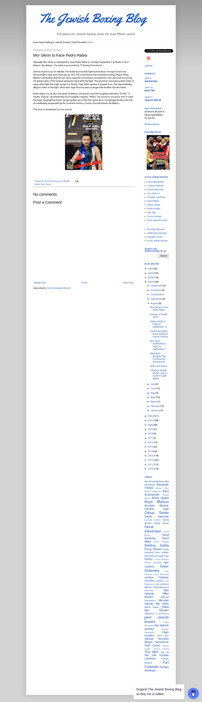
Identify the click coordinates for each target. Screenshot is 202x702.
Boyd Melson (156, 502)
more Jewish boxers (157, 220)
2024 (150, 277)
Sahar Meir (163, 635)
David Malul (153, 201)
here (90, 42)
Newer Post (40, 282)
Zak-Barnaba (150, 81)
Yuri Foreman (156, 664)
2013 (150, 455)
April (153, 397)
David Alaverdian (155, 182)
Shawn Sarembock (156, 642)
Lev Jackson (153, 193)
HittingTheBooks (162, 559)
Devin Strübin (153, 208)
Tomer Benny (161, 649)
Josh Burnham (161, 574)
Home (84, 282)
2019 (150, 429)
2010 (150, 468)
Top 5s (165, 652)
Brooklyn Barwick (156, 229)
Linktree (148, 65)
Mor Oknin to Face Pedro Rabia (159, 308)
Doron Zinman (154, 216)
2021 (150, 420)
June (153, 388)
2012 (150, 460)
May (153, 393)
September (156, 299)
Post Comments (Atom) (59, 288)
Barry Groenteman (156, 493)
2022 (150, 416)
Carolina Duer (156, 509)
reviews (149, 628)
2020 (150, 425)
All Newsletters (152, 124)
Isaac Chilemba (156, 568)
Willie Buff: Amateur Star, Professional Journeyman (158, 357)
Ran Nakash (162, 625)
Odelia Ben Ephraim (157, 233)
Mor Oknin (46, 184)
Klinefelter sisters (153, 580)
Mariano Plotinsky (153, 587)
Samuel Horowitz (156, 638)
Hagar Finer (163, 556)
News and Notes (158, 366)
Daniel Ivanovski (155, 189)
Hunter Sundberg (153, 562)
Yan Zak (151, 212)
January (155, 410)
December (156, 285)
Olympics (149, 613)
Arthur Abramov (152, 491)
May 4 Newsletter (153, 108)
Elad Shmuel (150, 556)
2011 (150, 464)
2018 (150, 433)
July (153, 384)
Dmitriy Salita (156, 545)
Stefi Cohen (152, 645)
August (155, 303)
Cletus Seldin (153, 204)
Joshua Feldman (155, 185)
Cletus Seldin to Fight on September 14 (158, 324)
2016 (150, 442)
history (148, 559)
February (155, 406)
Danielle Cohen (154, 237)
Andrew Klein (162, 488)
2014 (150, 451)
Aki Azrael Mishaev (154, 481)
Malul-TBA (149, 90)
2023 (150, 282)
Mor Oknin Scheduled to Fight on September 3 (158, 345)
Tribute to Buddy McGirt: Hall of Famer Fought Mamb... (158, 374)
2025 (150, 273)
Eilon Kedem (162, 552)
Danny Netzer (161, 523)
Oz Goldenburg (162, 613)
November (156, 290)
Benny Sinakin (160, 498)
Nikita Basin (151, 607)
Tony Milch (151, 652)
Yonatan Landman (156, 197)
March (154, 401)
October (155, 294)
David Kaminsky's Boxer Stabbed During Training (159, 334)
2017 (150, 438)
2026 (150, 268)
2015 (150, 446)
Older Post (128, 282)
